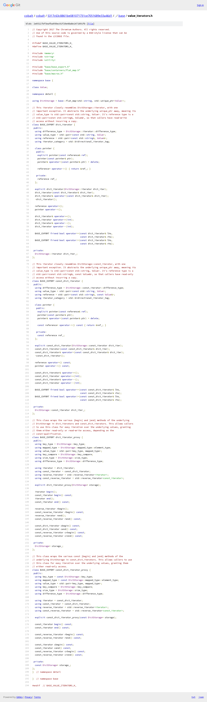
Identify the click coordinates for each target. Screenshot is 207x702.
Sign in (200, 5)
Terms (37, 697)
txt (193, 697)
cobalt (28, 16)
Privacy (28, 697)
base (121, 16)
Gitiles (19, 697)
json (201, 697)
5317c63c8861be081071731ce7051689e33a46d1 (80, 16)
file (90, 23)
